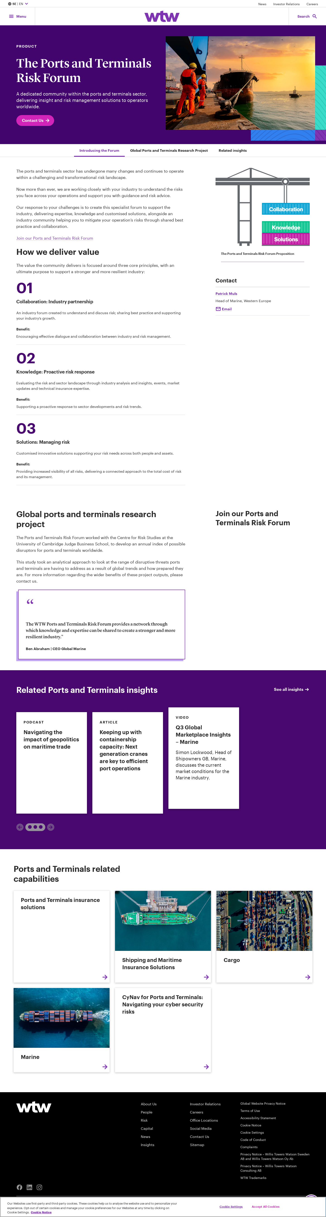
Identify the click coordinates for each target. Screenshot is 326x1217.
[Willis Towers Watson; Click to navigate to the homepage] (162, 16)
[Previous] (20, 827)
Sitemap (197, 1144)
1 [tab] (33, 827)
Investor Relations (286, 4)
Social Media (201, 1128)
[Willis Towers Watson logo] (33, 1107)
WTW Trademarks (253, 1178)
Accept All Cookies (266, 1206)
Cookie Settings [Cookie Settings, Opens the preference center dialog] (231, 1206)
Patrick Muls (226, 293)
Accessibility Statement (258, 1118)
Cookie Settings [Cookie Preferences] (252, 1132)
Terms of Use (250, 1111)
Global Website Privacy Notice (262, 1103)
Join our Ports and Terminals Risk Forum (54, 238)
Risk (144, 1120)
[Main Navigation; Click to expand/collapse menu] (17, 16)
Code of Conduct (253, 1140)
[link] (51, 763)
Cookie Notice (250, 1125)
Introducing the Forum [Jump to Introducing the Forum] (99, 150)
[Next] (50, 827)
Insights (147, 1144)
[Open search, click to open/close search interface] (307, 16)
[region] (163, 1207)
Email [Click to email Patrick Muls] (227, 309)
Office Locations (204, 1120)
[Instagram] (39, 1187)
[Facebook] (19, 1187)
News (262, 4)
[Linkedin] (29, 1187)
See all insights (292, 689)
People (146, 1112)
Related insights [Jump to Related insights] (233, 150)
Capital (147, 1128)
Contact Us (36, 120)
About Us (149, 1104)
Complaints (249, 1147)
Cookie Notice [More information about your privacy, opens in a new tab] (41, 1212)
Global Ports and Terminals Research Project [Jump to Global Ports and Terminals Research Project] (169, 150)
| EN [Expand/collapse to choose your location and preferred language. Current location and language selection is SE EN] (18, 4)
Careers (312, 4)
